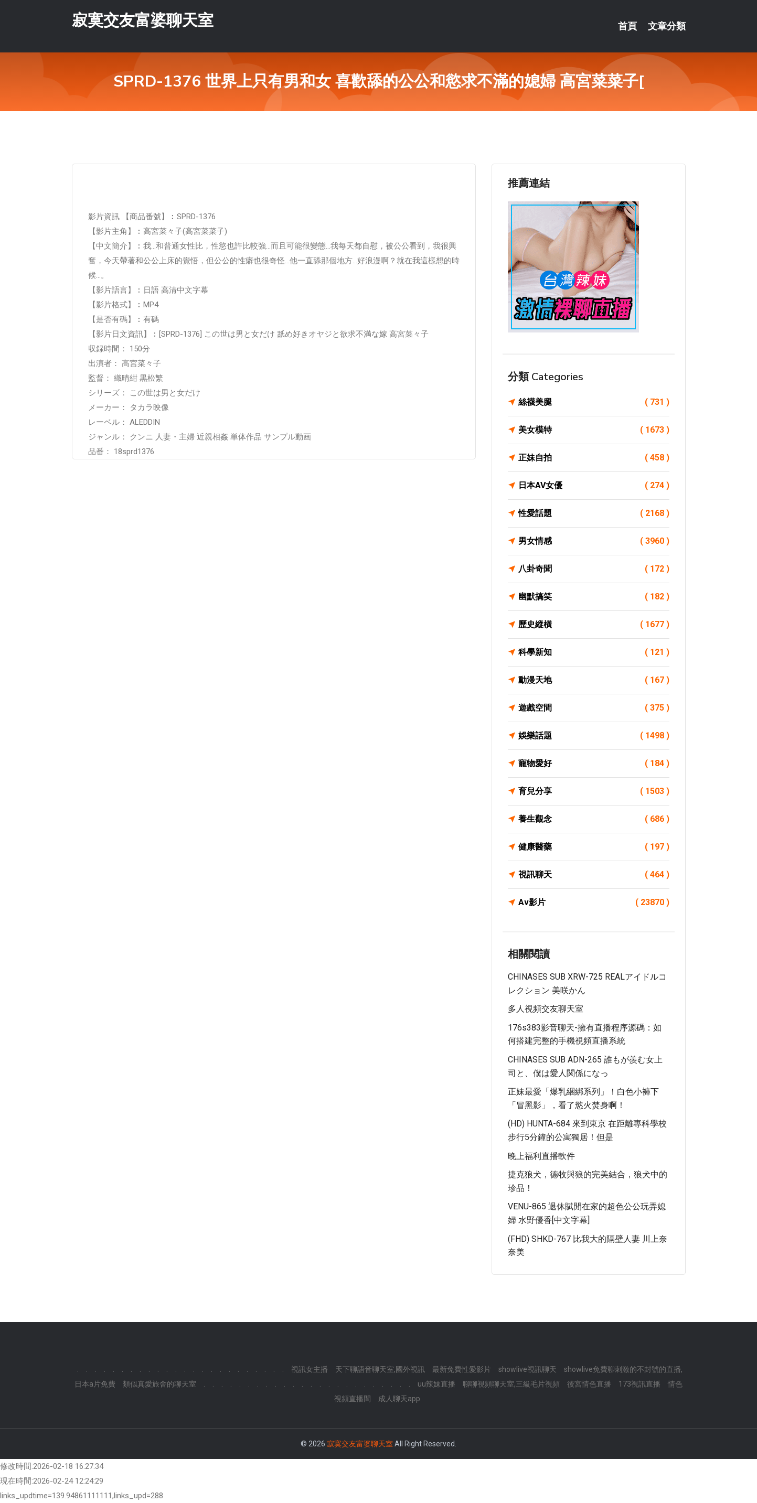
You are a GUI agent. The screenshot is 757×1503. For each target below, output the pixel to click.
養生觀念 (593, 819)
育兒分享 (593, 791)
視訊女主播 (309, 1369)
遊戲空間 (593, 708)
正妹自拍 (593, 457)
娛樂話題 (593, 735)
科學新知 (593, 652)
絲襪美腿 (593, 402)
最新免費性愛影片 (461, 1369)
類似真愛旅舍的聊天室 (159, 1384)
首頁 (627, 26)
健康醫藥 (593, 847)
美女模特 (593, 430)
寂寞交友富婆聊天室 (143, 20)
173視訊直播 (639, 1384)
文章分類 (667, 26)
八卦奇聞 (593, 569)
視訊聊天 (593, 874)
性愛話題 (593, 513)
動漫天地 (593, 680)
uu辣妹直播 (436, 1384)
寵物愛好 (593, 763)
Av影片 (593, 902)
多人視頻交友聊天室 (545, 1009)
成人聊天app (399, 1398)
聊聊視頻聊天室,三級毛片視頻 (511, 1384)
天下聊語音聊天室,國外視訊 (380, 1369)
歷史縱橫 (593, 624)
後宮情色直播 (589, 1384)
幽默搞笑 (593, 596)
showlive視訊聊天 (527, 1369)
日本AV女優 (593, 485)
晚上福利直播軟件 (541, 1156)
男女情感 (593, 541)
